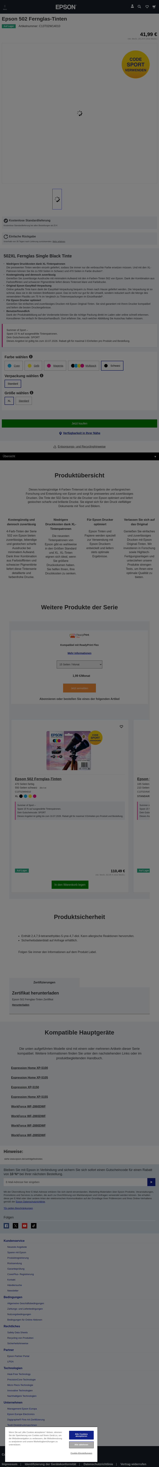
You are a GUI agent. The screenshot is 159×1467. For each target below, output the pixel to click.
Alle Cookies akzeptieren (81, 1435)
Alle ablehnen (81, 1445)
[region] (51, 1444)
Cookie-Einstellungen (81, 1453)
